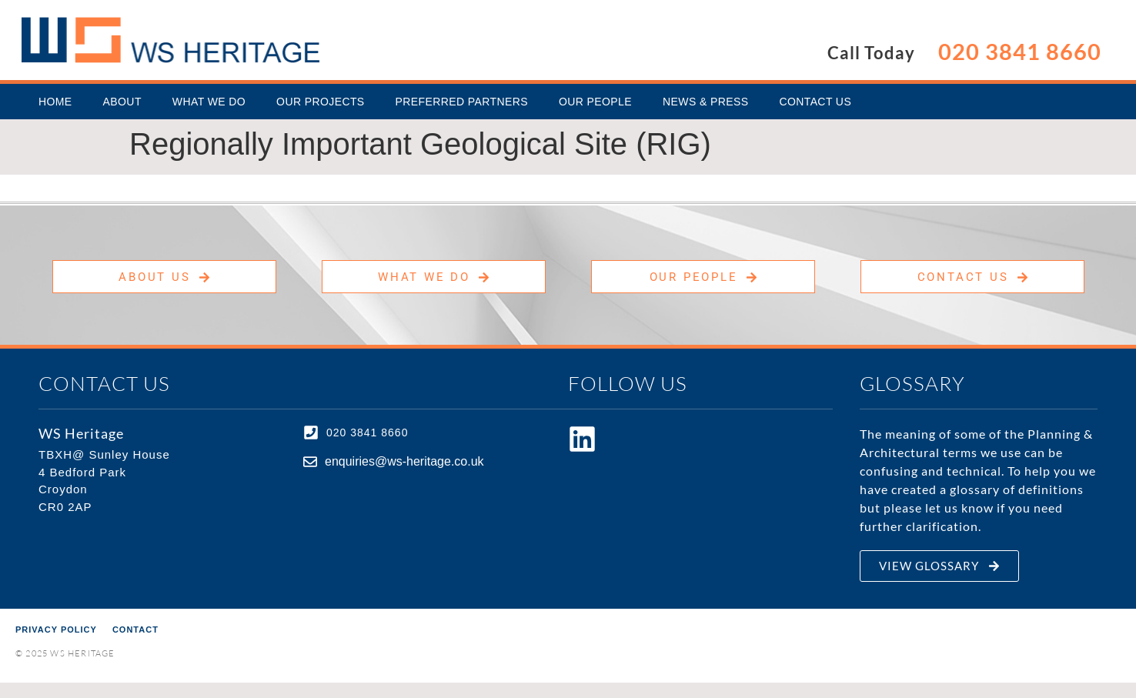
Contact (135, 629)
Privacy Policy (56, 629)
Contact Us (815, 101)
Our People (595, 101)
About (122, 101)
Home (55, 101)
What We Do (209, 101)
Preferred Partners (462, 101)
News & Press (705, 101)
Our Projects (320, 101)
